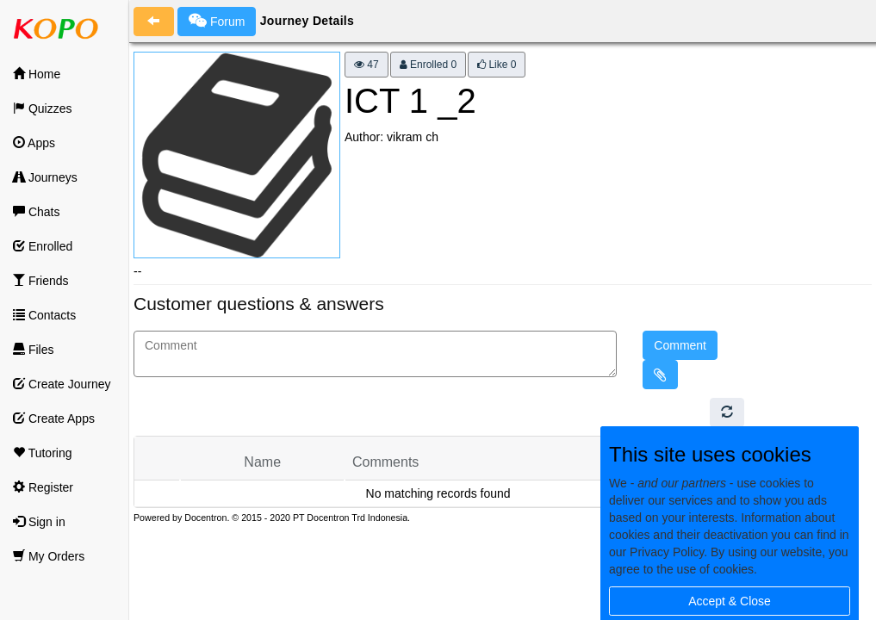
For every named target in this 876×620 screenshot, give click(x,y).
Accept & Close (729, 601)
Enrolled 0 (428, 65)
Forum (217, 20)
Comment (680, 345)
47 (366, 65)
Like (496, 65)
